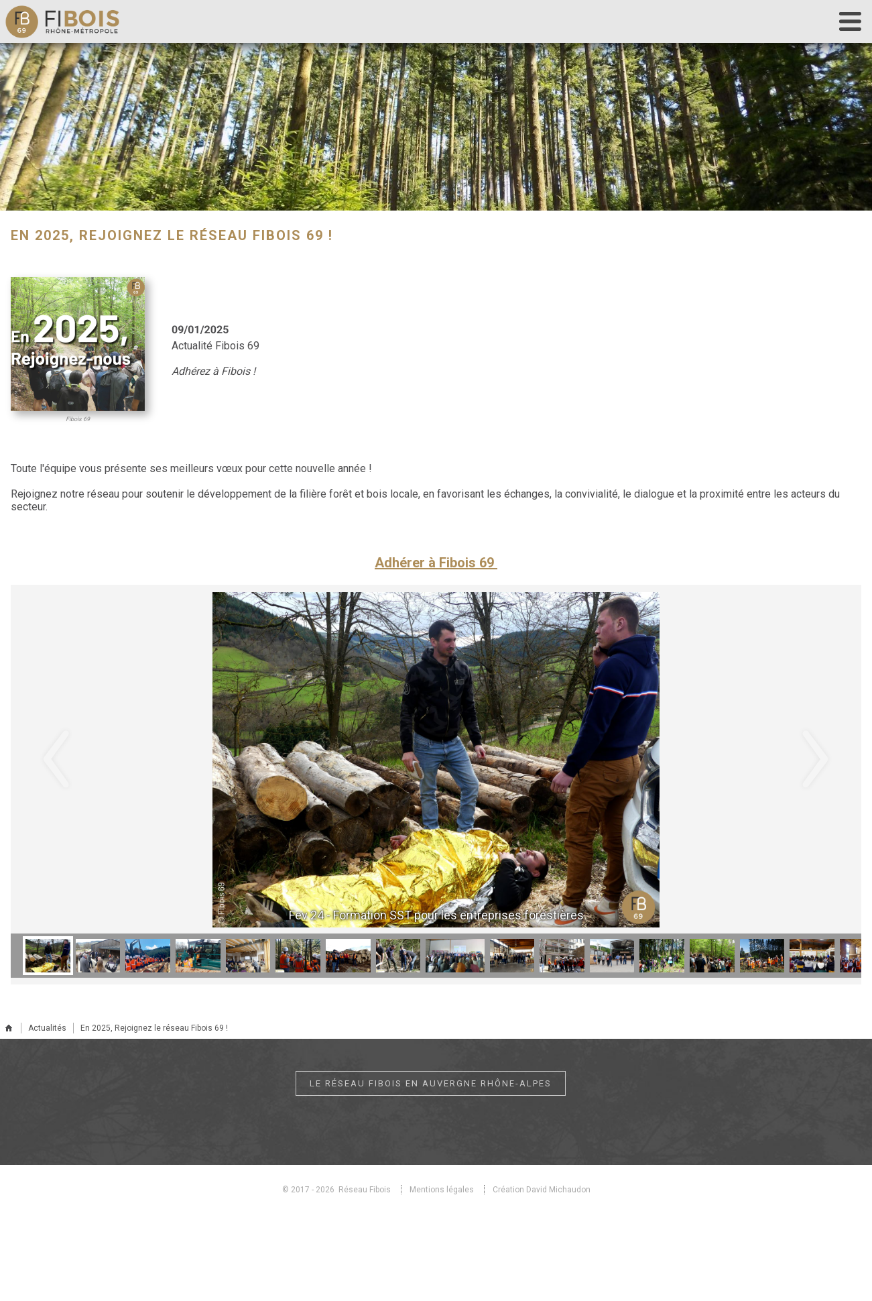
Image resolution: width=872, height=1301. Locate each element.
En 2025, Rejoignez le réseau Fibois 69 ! (154, 1028)
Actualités (47, 1028)
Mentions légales (442, 1189)
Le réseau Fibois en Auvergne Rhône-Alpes (431, 1083)
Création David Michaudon (541, 1189)
